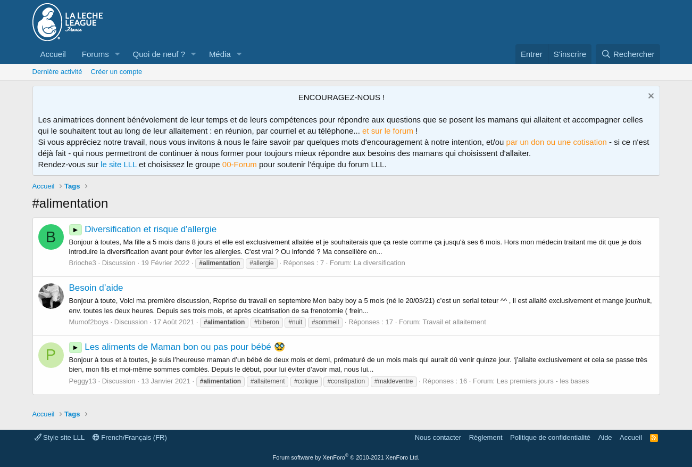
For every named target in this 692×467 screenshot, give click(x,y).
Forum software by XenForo (346, 457)
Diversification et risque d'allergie (143, 229)
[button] (117, 54)
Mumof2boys (89, 322)
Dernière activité (57, 72)
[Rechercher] (628, 54)
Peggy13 (82, 381)
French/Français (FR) (130, 437)
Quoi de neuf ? (159, 54)
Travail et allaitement (454, 322)
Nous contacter (438, 437)
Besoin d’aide (96, 288)
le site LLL (119, 164)
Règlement (486, 437)
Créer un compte (116, 72)
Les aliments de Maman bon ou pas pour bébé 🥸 (177, 347)
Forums (95, 54)
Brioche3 (82, 263)
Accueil (53, 54)
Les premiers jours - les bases (543, 381)
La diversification (379, 263)
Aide (605, 437)
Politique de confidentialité (550, 437)
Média (220, 54)
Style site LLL (60, 437)
